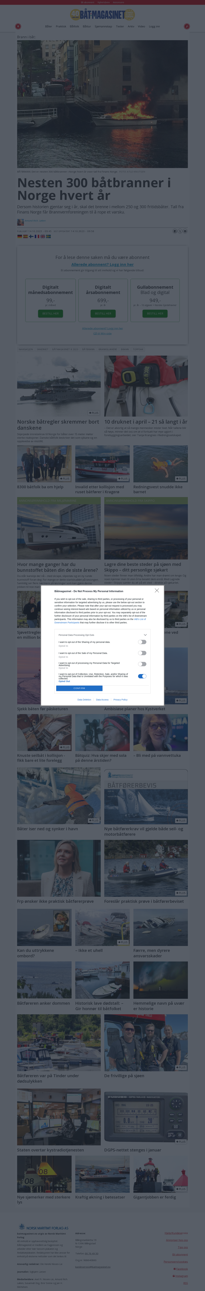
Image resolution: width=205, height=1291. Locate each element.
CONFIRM (79, 688)
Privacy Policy (120, 699)
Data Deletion (84, 699)
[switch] (142, 642)
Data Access (102, 699)
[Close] (158, 591)
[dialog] (102, 645)
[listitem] (102, 635)
